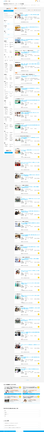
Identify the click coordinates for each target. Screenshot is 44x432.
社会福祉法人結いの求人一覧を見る (24, 376)
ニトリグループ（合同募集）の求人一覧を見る (25, 157)
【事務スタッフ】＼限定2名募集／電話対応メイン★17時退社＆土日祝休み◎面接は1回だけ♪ (30, 40)
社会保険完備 (6, 138)
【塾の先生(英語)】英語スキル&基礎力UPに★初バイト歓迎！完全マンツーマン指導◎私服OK (30, 175)
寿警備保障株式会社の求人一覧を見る (24, 70)
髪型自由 (11, 118)
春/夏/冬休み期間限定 (11, 46)
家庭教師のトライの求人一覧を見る (24, 181)
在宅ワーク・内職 (11, 85)
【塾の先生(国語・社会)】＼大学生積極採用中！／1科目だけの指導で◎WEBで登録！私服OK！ (30, 308)
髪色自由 (6, 118)
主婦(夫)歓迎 (11, 67)
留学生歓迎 (11, 68)
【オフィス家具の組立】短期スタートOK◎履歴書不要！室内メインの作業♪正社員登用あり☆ (30, 52)
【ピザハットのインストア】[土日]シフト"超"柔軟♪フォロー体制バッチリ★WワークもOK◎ (30, 271)
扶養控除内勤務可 (6, 83)
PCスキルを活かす (11, 144)
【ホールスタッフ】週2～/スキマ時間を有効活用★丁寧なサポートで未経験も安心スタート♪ (30, 27)
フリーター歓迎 (6, 70)
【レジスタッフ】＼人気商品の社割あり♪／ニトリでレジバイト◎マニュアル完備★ (30, 150)
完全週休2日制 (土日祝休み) (6, 98)
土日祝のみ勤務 (6, 94)
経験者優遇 (6, 146)
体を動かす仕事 (6, 85)
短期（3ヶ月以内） (11, 44)
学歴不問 (6, 67)
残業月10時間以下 (11, 87)
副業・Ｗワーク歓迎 (11, 70)
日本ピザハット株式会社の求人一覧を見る (25, 169)
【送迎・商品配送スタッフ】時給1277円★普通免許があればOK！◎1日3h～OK (30, 369)
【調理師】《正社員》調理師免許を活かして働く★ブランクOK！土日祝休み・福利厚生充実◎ (30, 113)
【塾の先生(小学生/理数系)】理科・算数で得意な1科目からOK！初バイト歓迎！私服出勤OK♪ (30, 235)
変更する (9, 29)
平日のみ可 (11, 93)
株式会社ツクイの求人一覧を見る (24, 107)
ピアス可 (11, 119)
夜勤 (10, 104)
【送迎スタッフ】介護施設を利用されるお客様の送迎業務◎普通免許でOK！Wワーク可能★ (30, 333)
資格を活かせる (11, 146)
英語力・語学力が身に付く (11, 126)
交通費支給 (6, 134)
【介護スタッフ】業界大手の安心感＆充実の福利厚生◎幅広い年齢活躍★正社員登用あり (30, 100)
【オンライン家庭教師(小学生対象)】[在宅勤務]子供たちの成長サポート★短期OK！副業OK (30, 223)
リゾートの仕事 (6, 87)
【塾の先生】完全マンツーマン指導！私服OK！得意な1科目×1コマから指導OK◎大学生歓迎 (30, 211)
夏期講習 (11, 52)
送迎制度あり (11, 134)
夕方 (10, 103)
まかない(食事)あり (6, 133)
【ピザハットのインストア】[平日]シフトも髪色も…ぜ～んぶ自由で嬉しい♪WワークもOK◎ (30, 163)
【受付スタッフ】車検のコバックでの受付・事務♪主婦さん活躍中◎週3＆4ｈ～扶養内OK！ (30, 15)
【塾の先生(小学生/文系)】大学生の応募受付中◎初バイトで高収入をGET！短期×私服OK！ (30, 247)
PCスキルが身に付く (6, 128)
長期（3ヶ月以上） (6, 46)
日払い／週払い (11, 60)
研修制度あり (11, 132)
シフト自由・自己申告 (6, 96)
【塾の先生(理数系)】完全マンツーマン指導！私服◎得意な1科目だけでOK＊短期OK (30, 357)
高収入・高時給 (6, 60)
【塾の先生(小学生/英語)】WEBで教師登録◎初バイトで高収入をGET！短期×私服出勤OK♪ (30, 89)
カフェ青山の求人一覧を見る (24, 34)
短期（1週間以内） (11, 42)
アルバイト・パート (6, 76)
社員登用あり (11, 138)
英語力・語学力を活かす (6, 144)
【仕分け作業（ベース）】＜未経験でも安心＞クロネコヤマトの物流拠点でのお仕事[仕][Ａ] (30, 199)
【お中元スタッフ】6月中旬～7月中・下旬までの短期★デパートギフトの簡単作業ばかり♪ (30, 76)
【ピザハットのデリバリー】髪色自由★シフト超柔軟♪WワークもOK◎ (30, 345)
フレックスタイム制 (11, 96)
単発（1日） (6, 42)
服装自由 (6, 119)
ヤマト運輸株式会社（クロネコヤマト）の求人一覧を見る (26, 290)
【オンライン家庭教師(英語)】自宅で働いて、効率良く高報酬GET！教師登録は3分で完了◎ (30, 187)
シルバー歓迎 (6, 68)
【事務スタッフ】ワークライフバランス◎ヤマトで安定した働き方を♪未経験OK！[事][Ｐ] (30, 283)
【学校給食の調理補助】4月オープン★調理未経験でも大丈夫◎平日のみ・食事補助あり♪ (30, 138)
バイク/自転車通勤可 (6, 126)
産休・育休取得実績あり (11, 140)
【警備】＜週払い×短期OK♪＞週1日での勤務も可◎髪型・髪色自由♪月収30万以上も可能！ (30, 64)
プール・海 (6, 52)
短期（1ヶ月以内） (6, 44)
